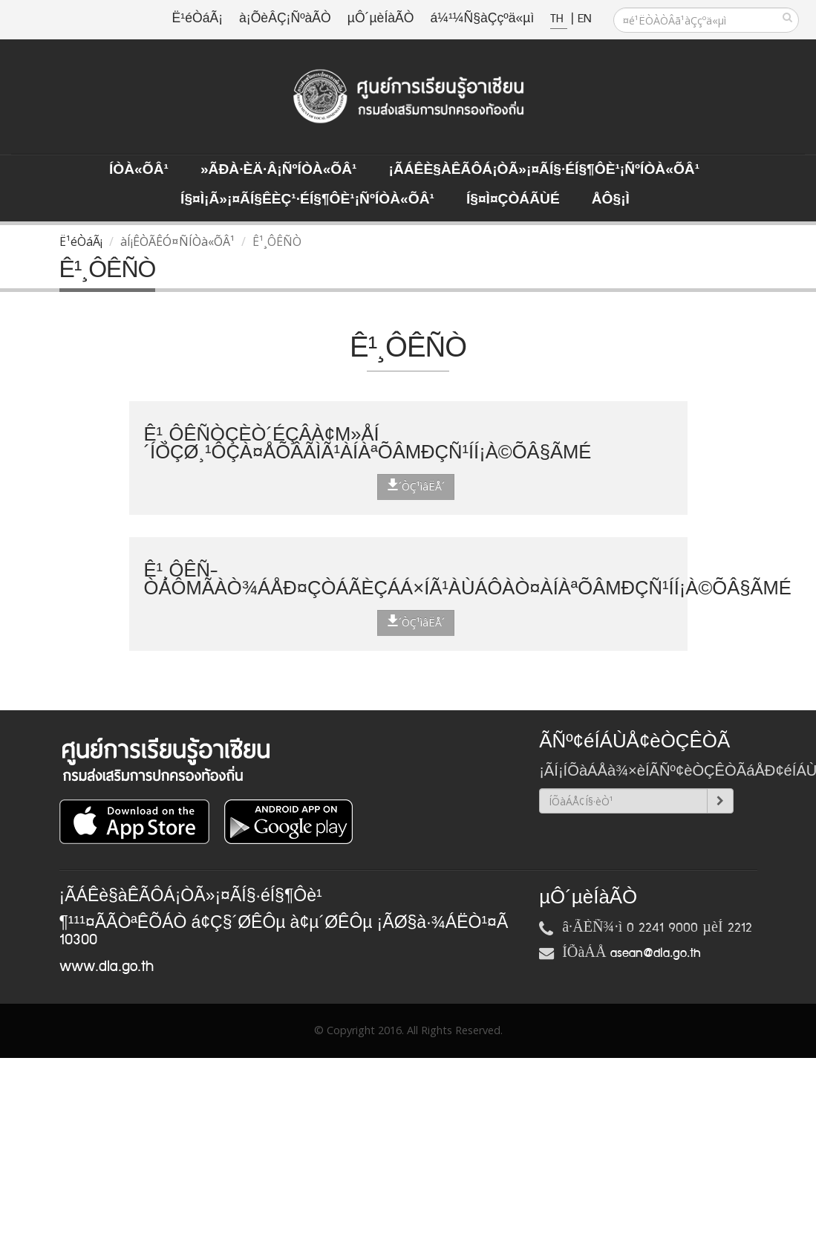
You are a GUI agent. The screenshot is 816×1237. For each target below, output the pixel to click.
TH (558, 19)
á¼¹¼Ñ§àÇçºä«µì (482, 19)
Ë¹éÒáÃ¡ (197, 19)
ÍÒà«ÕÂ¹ (139, 170)
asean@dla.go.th (655, 953)
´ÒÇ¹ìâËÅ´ (416, 485)
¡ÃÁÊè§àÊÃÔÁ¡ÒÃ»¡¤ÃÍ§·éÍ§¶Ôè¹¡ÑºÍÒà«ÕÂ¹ (544, 170)
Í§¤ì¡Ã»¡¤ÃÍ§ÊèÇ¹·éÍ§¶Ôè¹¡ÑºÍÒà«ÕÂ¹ (307, 199)
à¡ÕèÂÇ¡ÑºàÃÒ (285, 19)
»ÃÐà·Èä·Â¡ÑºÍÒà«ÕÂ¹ (278, 170)
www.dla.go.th (106, 966)
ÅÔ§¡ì (611, 199)
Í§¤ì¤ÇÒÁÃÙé (513, 199)
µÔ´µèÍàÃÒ (380, 19)
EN (584, 19)
